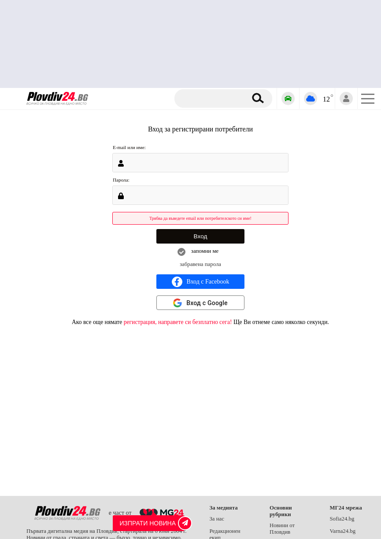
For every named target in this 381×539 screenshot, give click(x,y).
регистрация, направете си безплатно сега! (178, 322)
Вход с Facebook (200, 282)
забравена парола (200, 264)
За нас (216, 519)
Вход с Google (207, 302)
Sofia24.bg (341, 519)
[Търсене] (213, 98)
